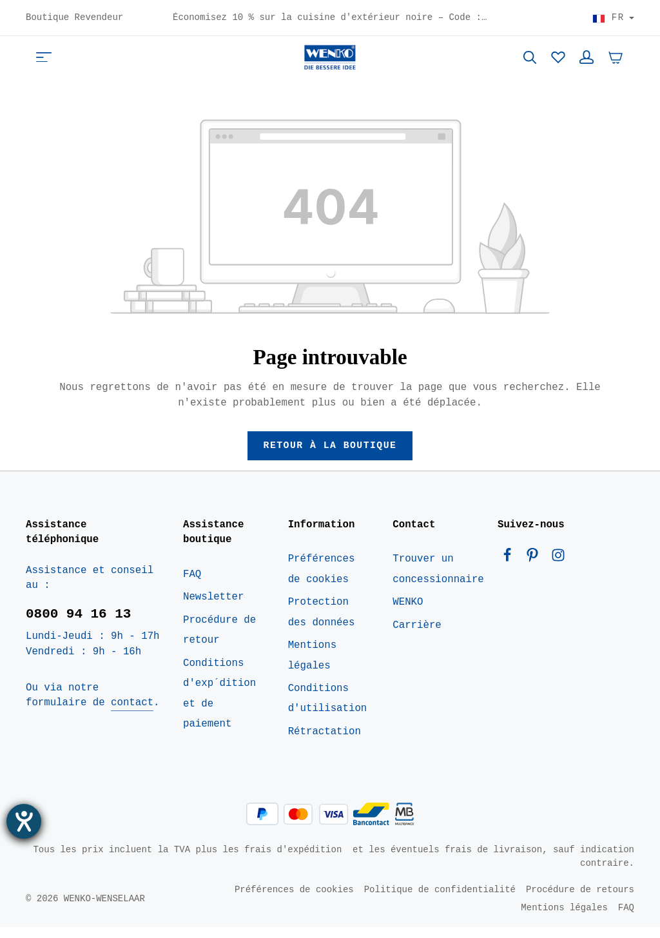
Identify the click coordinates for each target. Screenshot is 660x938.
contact (132, 713)
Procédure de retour (219, 640)
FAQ (192, 585)
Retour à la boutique (330, 455)
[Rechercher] (530, 62)
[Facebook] (510, 569)
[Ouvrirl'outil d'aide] (23, 821)
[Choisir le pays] (613, 18)
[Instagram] (558, 569)
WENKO (408, 612)
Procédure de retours (580, 900)
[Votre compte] (586, 62)
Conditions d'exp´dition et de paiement (219, 704)
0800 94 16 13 (78, 624)
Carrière (417, 636)
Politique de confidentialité (440, 900)
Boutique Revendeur (74, 18)
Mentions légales (312, 666)
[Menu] (44, 62)
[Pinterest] (535, 569)
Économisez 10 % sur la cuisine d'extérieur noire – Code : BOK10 (330, 18)
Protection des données (321, 622)
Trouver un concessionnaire (438, 580)
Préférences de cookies (321, 580)
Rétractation (324, 742)
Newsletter (213, 608)
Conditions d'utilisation (327, 709)
